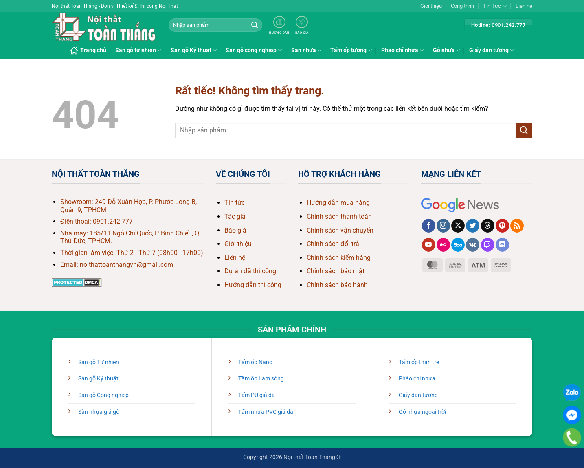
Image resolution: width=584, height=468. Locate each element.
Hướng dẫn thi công (252, 285)
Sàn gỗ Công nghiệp (103, 395)
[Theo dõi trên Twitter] (472, 226)
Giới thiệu (431, 6)
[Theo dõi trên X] (458, 226)
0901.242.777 (113, 221)
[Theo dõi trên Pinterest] (502, 226)
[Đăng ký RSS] (517, 226)
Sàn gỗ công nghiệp (254, 50)
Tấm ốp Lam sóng (261, 378)
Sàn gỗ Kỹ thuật (194, 50)
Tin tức (234, 203)
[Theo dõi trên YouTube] (428, 245)
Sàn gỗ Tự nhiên (98, 362)
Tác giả (235, 216)
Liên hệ (524, 6)
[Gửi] (254, 25)
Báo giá (235, 230)
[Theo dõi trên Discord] (502, 245)
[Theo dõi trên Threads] (487, 226)
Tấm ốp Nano (255, 362)
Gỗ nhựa (446, 50)
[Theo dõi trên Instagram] (443, 226)
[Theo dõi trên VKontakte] (472, 245)
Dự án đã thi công (250, 271)
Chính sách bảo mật (335, 271)
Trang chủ (88, 50)
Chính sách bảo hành (337, 285)
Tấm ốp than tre (419, 362)
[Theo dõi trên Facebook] (428, 226)
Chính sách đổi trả (333, 244)
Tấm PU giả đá (256, 395)
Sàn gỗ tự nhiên (138, 50)
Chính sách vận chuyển (340, 230)
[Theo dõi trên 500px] (458, 245)
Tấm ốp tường (351, 50)
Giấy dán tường (491, 50)
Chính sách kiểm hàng (339, 257)
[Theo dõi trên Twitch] (487, 245)
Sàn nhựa (306, 50)
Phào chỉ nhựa (402, 50)
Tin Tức (494, 6)
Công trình (462, 6)
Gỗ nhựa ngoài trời (422, 412)
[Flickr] (443, 245)
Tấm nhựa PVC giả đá (265, 412)
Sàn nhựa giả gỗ (98, 412)
